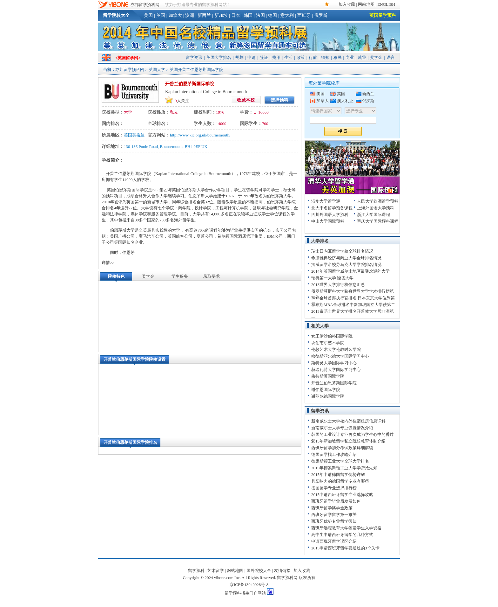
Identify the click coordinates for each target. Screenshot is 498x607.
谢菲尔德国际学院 (327, 396)
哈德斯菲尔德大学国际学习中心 (340, 356)
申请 (251, 57)
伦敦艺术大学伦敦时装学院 (336, 349)
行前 (313, 57)
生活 (288, 57)
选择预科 (279, 100)
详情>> (108, 262)
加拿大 (175, 15)
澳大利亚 (345, 100)
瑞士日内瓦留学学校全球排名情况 (342, 251)
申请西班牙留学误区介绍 (334, 541)
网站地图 (366, 4)
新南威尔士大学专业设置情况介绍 (342, 427)
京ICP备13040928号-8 (249, 584)
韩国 (248, 15)
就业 (362, 57)
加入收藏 (347, 4)
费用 (276, 57)
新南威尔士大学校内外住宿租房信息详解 (348, 421)
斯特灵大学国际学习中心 (334, 362)
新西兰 (204, 15)
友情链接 (282, 570)
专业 (350, 57)
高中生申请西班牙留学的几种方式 (342, 534)
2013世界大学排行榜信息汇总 (338, 284)
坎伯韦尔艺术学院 (327, 342)
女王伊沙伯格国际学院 (332, 336)
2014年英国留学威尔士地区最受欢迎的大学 (350, 271)
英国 (160, 15)
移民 (337, 57)
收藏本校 (246, 100)
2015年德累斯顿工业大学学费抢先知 (344, 467)
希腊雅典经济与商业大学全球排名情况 (346, 257)
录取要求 (211, 276)
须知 (325, 57)
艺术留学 (215, 570)
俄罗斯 (320, 15)
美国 (148, 15)
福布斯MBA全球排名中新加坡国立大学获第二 (353, 304)
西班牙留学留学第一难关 (334, 514)
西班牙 (304, 15)
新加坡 (221, 15)
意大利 (287, 15)
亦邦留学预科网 (145, 4)
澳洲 (189, 15)
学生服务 (180, 276)
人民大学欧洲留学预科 (377, 201)
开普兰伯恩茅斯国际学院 (334, 382)
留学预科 (196, 570)
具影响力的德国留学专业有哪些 (340, 481)
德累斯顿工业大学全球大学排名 (340, 461)
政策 (301, 57)
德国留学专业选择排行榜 (334, 487)
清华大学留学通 (325, 201)
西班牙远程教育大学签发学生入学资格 (346, 528)
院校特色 (116, 276)
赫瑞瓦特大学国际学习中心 (336, 369)
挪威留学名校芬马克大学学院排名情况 (346, 264)
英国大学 (157, 69)
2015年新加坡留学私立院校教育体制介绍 (348, 441)
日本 (235, 15)
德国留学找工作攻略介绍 (334, 454)
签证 (264, 57)
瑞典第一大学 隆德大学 (332, 278)
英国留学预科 (382, 15)
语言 (391, 57)
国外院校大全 (258, 570)
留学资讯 (194, 57)
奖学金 (376, 57)
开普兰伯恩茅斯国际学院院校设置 (134, 359)
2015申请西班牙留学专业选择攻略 (342, 494)
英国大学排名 (218, 57)
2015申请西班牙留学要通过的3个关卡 (345, 548)
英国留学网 (128, 57)
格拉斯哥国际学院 (327, 376)
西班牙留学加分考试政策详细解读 (342, 447)
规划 (239, 57)
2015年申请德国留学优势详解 (338, 474)
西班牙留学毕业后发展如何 (336, 501)
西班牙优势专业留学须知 (334, 521)
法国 (260, 15)
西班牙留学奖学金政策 (332, 508)
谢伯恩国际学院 (325, 389)
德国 (272, 15)
